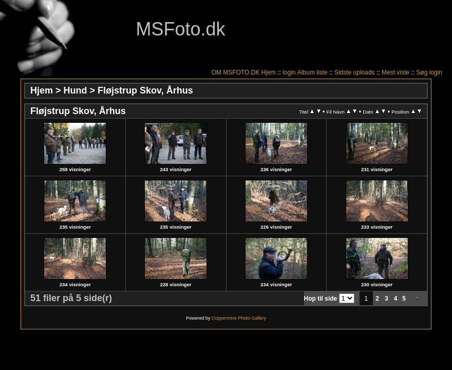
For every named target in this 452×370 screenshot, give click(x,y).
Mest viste (395, 72)
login (288, 72)
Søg (421, 72)
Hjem (268, 72)
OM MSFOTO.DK (236, 72)
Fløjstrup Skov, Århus (145, 90)
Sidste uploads (354, 72)
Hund (75, 90)
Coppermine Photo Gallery (239, 318)
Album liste (312, 72)
